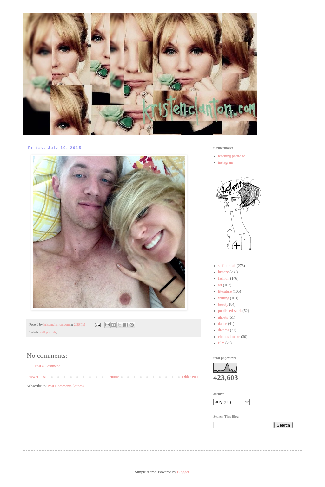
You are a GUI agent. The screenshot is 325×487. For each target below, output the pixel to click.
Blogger (183, 472)
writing (223, 298)
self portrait (48, 332)
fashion (223, 278)
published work (230, 310)
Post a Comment (47, 366)
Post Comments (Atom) (66, 386)
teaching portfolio (231, 156)
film (221, 343)
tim (60, 332)
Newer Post (37, 377)
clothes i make (229, 336)
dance (222, 323)
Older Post (190, 377)
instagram (225, 162)
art (220, 285)
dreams (223, 330)
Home (114, 377)
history (223, 272)
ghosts (223, 317)
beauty (223, 304)
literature (225, 291)
